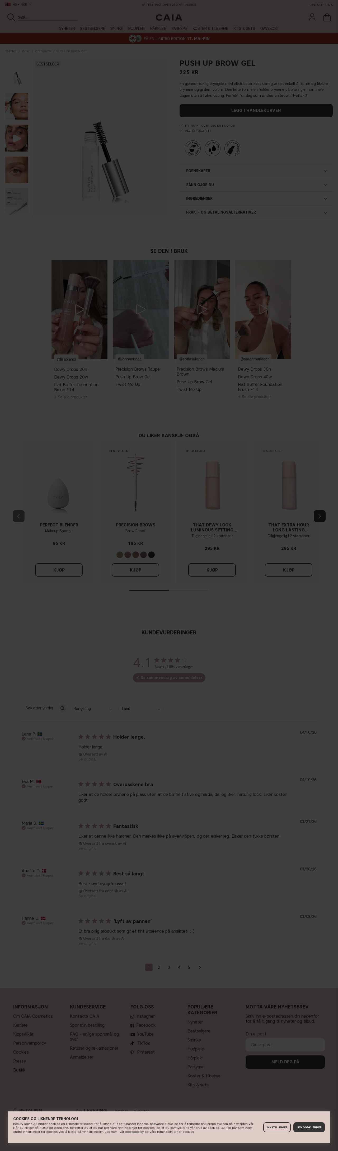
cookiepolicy (134, 1132)
